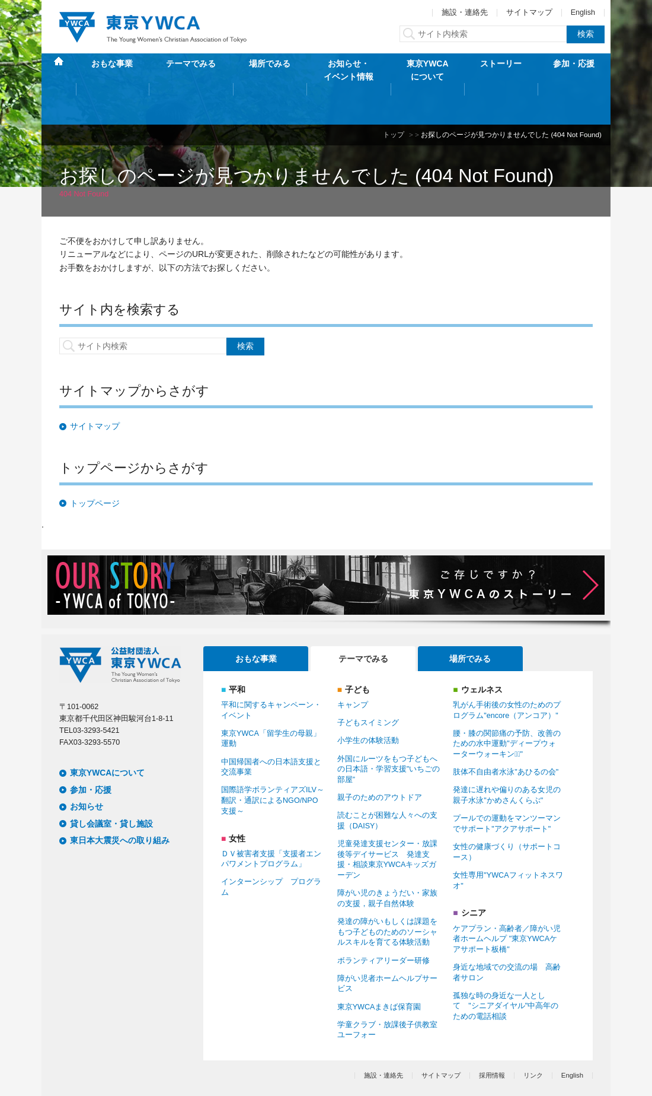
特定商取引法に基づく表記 (169, 1068)
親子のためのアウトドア (379, 760)
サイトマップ (529, 12)
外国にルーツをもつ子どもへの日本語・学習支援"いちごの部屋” (388, 731)
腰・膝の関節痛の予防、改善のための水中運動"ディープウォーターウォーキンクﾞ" (507, 706)
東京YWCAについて (428, 70)
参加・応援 (574, 70)
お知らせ (86, 769)
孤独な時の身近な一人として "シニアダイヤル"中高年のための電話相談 (505, 968)
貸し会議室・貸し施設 (111, 785)
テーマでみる (191, 70)
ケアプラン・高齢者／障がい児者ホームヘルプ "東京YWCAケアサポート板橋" (507, 901)
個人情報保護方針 (85, 1068)
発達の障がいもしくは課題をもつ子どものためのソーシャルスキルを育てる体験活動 (387, 894)
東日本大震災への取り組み (120, 803)
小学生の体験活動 (368, 703)
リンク (533, 1037)
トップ (393, 97)
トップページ (95, 466)
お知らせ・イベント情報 (348, 70)
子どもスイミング (368, 685)
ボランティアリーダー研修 (383, 923)
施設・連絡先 (465, 12)
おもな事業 (112, 70)
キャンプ (352, 667)
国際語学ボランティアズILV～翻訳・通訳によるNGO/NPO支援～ (272, 762)
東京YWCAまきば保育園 (379, 969)
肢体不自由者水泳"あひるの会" (505, 734)
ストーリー (501, 70)
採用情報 (492, 1037)
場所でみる (269, 70)
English (583, 12)
